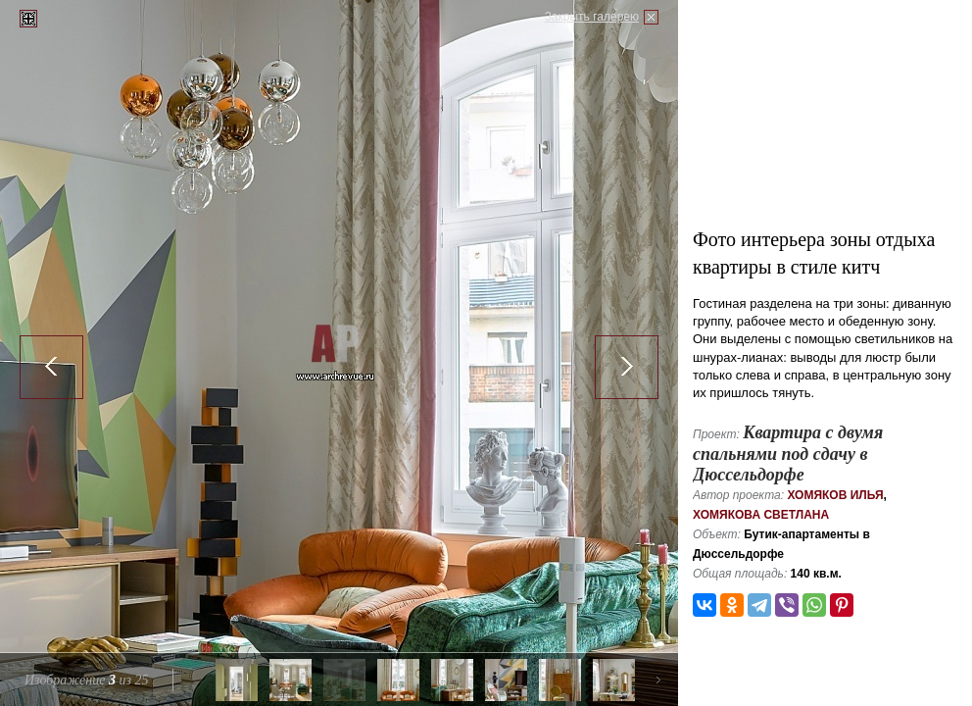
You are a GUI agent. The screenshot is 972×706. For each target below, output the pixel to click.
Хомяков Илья (835, 495)
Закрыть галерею (592, 17)
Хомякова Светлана (761, 515)
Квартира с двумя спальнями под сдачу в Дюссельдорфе (788, 453)
